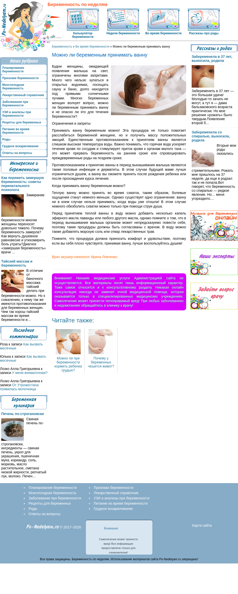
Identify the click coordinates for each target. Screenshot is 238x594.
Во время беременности (163, 33)
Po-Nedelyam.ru (42, 526)
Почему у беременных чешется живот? (101, 360)
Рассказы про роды (204, 33)
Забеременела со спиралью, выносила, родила (211, 136)
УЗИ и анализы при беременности (16, 113)
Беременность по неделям (77, 4)
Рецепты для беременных (21, 122)
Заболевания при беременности (15, 103)
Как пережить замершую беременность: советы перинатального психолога (22, 184)
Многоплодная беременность (13, 86)
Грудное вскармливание (20, 146)
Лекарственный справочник (23, 95)
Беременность (62, 46)
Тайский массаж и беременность (16, 263)
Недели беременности (123, 33)
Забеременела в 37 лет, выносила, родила (212, 59)
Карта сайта (202, 525)
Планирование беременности (13, 69)
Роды (6, 139)
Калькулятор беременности (82, 35)
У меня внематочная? (29, 373)
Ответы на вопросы (17, 153)
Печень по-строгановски (22, 414)
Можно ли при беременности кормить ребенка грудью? (68, 362)
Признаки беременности (20, 78)
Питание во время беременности (15, 130)
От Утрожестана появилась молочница (19, 387)
